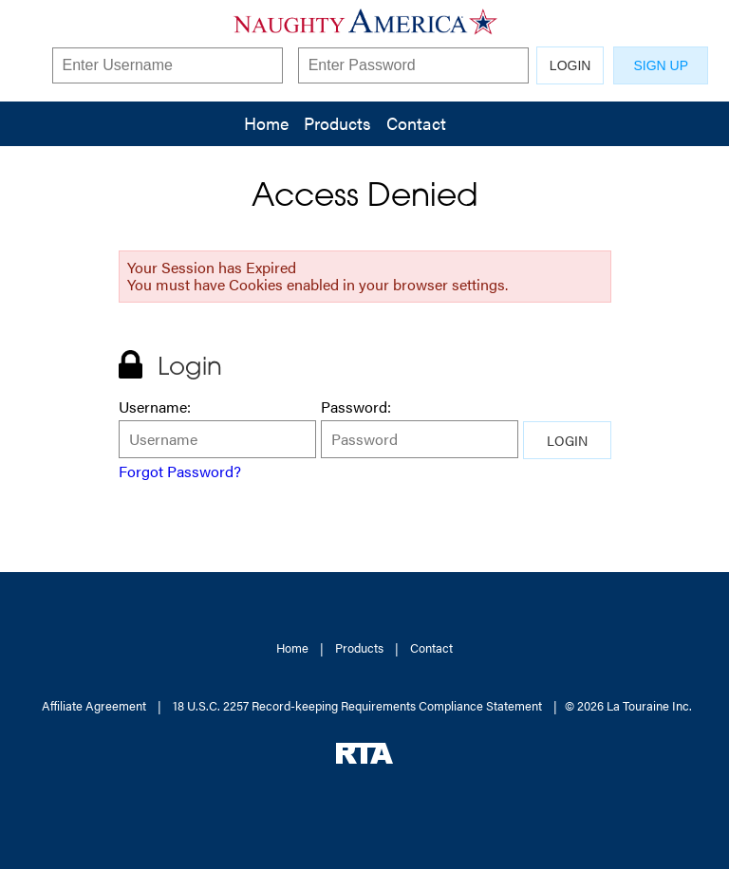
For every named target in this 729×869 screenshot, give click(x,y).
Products (337, 123)
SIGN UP (660, 65)
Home (266, 123)
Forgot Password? (180, 471)
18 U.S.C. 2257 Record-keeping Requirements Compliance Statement (357, 705)
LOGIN (570, 65)
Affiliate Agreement (94, 705)
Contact (416, 123)
